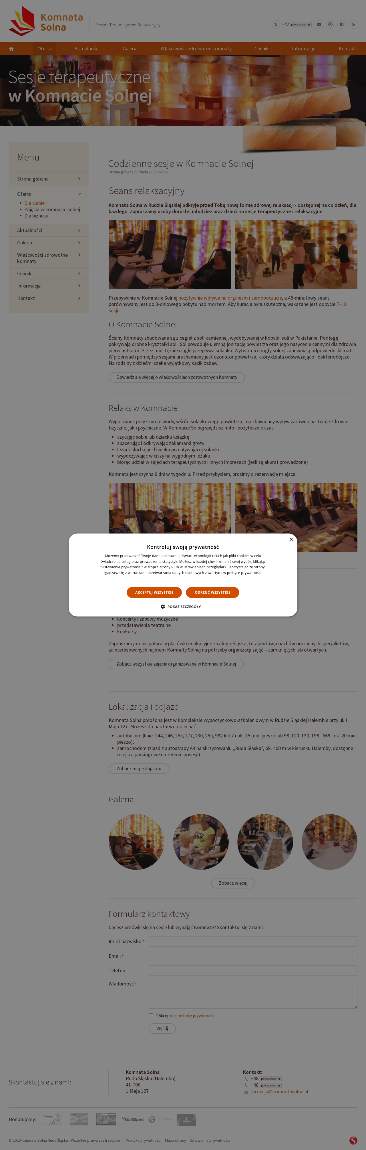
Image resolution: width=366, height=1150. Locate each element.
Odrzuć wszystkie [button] (212, 592)
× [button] (291, 539)
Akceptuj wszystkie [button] (154, 592)
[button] (183, 606)
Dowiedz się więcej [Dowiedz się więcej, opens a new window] (183, 578)
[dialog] (183, 575)
